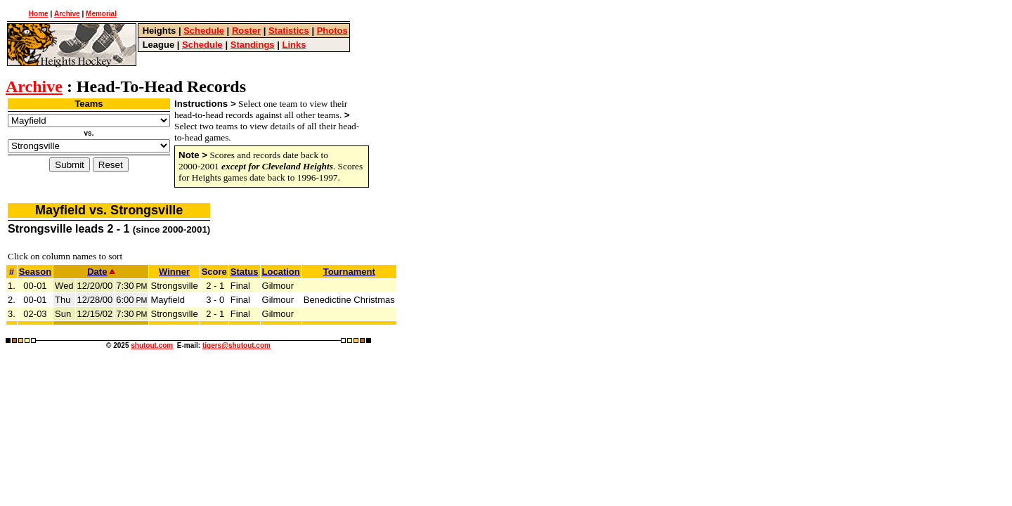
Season (35, 271)
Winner (174, 271)
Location (281, 271)
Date (101, 271)
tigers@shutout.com (236, 345)
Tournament (349, 271)
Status (245, 271)
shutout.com (152, 345)
